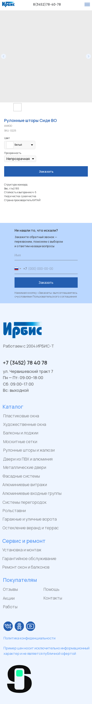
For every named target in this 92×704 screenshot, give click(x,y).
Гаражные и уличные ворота (29, 519)
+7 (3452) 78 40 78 (25, 362)
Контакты (52, 598)
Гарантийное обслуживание (29, 558)
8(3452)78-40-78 (47, 4)
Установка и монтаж (21, 550)
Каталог (12, 406)
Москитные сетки (20, 441)
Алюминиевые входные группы (31, 493)
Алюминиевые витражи (24, 484)
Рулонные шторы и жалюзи (29, 450)
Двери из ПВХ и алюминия (28, 459)
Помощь (51, 589)
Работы (10, 606)
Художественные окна (24, 424)
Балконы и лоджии (20, 433)
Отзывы (10, 589)
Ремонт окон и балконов (25, 567)
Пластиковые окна (21, 416)
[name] (46, 255)
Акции (9, 598)
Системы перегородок (24, 502)
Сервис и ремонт (23, 540)
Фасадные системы (21, 476)
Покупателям (20, 579)
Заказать (46, 282)
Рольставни (14, 510)
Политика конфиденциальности (29, 638)
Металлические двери (24, 467)
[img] (8, 626)
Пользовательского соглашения (55, 296)
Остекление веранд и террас (30, 528)
